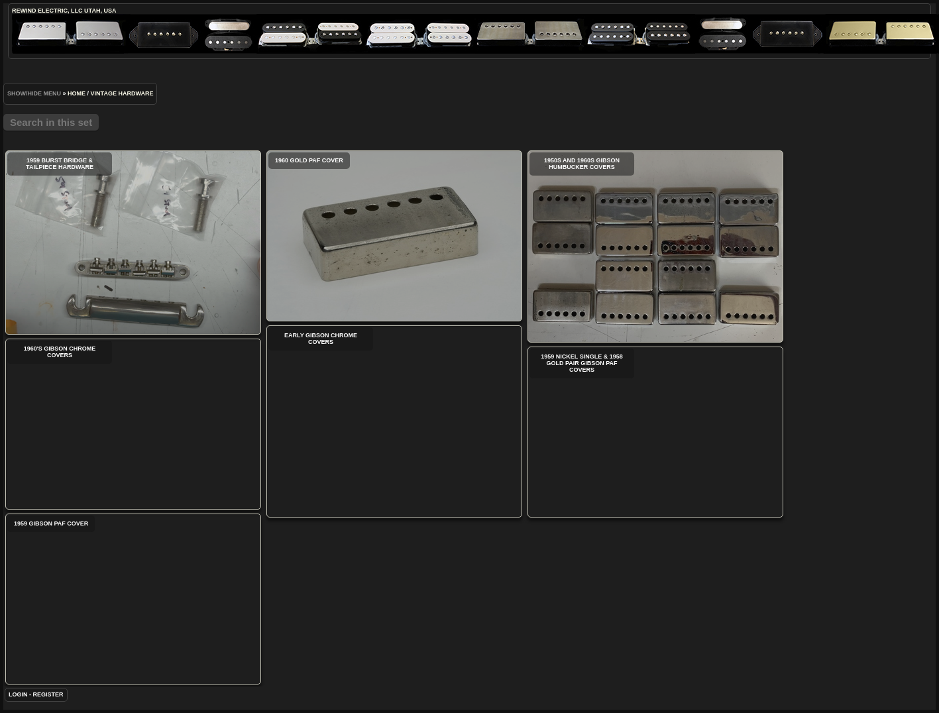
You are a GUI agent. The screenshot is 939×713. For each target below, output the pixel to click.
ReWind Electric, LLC (47, 10)
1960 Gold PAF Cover (394, 235)
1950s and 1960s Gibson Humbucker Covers (655, 246)
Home (76, 93)
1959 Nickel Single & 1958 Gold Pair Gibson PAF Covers (655, 432)
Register (48, 694)
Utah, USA (100, 10)
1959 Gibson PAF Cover (133, 599)
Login (18, 694)
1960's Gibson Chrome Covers (133, 424)
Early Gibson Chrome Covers (394, 421)
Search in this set (51, 122)
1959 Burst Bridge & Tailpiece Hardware (133, 242)
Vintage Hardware (122, 93)
